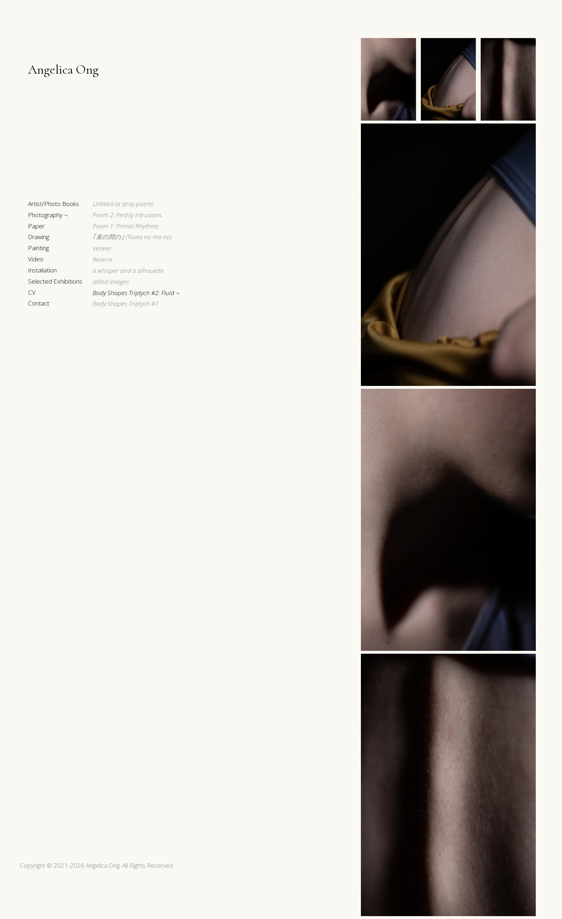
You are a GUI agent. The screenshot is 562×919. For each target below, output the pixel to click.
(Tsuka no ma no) (132, 237)
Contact (38, 303)
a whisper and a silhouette (128, 270)
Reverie (102, 259)
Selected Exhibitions (55, 281)
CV (32, 292)
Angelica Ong (63, 69)
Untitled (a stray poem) (123, 204)
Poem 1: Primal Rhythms (125, 226)
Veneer (102, 248)
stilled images (111, 281)
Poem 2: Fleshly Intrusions (127, 215)
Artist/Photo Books (53, 204)
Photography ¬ (48, 215)
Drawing (38, 237)
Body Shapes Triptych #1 (125, 303)
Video (35, 259)
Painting (38, 248)
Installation (42, 270)
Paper (36, 226)
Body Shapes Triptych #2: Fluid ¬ (136, 293)
